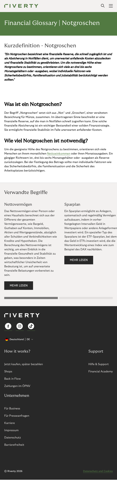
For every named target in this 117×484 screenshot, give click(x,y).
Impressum (11, 430)
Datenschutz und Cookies (98, 471)
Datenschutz (12, 437)
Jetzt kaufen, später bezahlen (23, 364)
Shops (8, 371)
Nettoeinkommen (58, 153)
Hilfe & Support (98, 364)
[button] (31, 298)
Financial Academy (100, 371)
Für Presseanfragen (16, 415)
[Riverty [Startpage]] (21, 6)
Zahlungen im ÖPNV (17, 386)
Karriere (9, 423)
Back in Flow (12, 378)
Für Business (12, 408)
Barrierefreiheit (14, 444)
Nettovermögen (18, 204)
